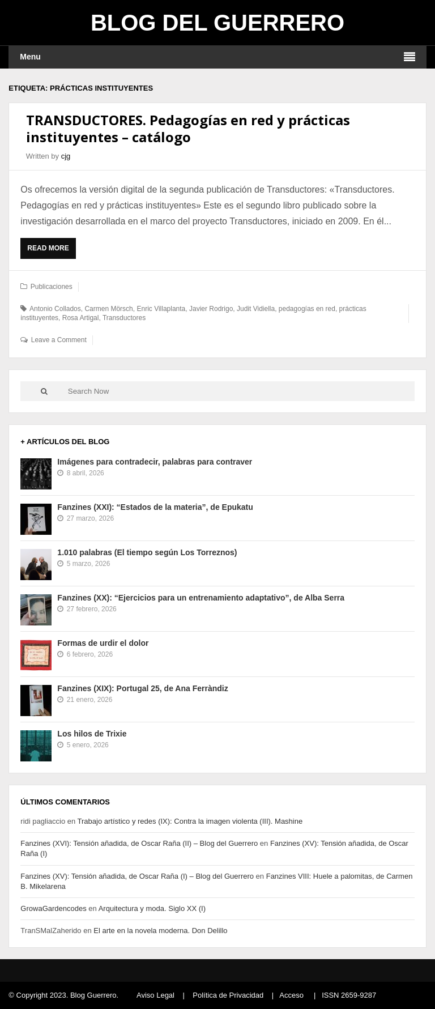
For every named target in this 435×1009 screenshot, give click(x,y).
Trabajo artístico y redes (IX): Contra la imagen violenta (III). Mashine (190, 821)
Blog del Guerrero (217, 22)
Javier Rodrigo (211, 309)
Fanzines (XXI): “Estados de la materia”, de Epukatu (155, 507)
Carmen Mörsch (108, 309)
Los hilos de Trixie (91, 733)
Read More (50, 251)
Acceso (291, 995)
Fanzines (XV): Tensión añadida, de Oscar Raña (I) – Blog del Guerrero (137, 876)
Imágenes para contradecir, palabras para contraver (154, 461)
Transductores (124, 318)
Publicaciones (51, 287)
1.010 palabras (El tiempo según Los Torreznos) (147, 552)
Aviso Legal (155, 995)
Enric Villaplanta (161, 309)
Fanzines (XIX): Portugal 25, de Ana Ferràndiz (142, 688)
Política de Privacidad (228, 995)
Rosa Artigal (80, 318)
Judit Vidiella (256, 309)
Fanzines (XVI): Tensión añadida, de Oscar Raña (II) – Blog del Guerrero (139, 843)
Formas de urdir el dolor (102, 643)
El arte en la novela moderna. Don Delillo (160, 930)
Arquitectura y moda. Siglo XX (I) (152, 908)
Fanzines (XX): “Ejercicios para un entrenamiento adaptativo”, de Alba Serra (200, 597)
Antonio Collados (55, 309)
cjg (66, 156)
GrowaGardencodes (53, 908)
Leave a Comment (59, 340)
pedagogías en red (307, 309)
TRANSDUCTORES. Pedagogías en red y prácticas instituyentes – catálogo (188, 128)
